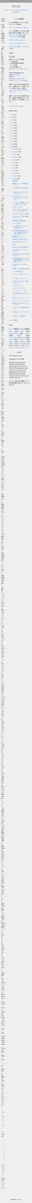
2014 (12, 130)
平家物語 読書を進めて (19, 239)
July (14, 162)
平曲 (13, 244)
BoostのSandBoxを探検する (20, 247)
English (22, 342)
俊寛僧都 (15, 181)
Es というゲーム (17, 285)
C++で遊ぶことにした (19, 278)
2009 (12, 144)
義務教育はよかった (18, 236)
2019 (12, 117)
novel (15, 347)
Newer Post (3, 1166)
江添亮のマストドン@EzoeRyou (18, 80)
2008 (12, 146)
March (15, 173)
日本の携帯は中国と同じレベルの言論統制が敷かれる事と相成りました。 (20, 232)
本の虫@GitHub (23, 10)
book (10, 339)
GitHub (16, 10)
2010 (12, 141)
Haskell (24, 347)
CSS (26, 345)
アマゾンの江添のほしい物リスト (19, 27)
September (16, 157)
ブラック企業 (16, 223)
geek (20, 347)
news (10, 331)
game (11, 342)
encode (20, 345)
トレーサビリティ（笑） (19, 290)
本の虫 (16, 6)
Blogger (19, 1199)
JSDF (13, 345)
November (16, 151)
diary (21, 329)
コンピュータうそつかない (20, 300)
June (14, 165)
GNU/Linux (13, 337)
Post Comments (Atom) (3, 1185)
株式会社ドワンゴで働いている (18, 69)
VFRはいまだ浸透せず (19, 316)
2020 (12, 114)
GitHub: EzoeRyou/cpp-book (17, 40)
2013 (12, 133)
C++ (11, 329)
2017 (12, 122)
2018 (12, 120)
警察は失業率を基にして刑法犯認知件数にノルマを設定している (20, 260)
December (16, 149)
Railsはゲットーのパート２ (20, 298)
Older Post (3, 1170)
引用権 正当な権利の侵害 (20, 269)
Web (22, 331)
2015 (12, 128)
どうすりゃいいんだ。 (19, 288)
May (14, 167)
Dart (10, 347)
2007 (12, 320)
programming (13, 333)
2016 (12, 125)
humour (26, 333)
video (23, 337)
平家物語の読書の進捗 (19, 221)
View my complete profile (16, 106)
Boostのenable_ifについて (19, 241)
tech (28, 343)
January (15, 178)
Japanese (11, 343)
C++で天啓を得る (17, 271)
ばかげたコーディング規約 (20, 213)
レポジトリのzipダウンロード (18, 43)
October (15, 154)
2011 (12, 138)
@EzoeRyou (16, 12)
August (15, 160)
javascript (20, 343)
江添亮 (13, 56)
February (15, 176)
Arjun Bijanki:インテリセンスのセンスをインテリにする (20, 198)
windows (21, 339)
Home (3, 1174)
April (14, 170)
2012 (12, 136)
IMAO (19, 335)
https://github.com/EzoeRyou (17, 78)
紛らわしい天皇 (17, 207)
